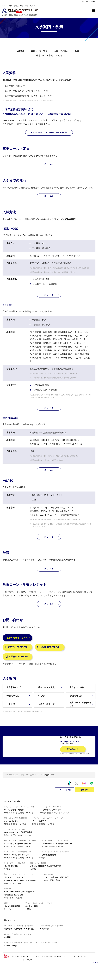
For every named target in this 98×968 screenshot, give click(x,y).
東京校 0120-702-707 (15, 647)
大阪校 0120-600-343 (48, 647)
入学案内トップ (19, 687)
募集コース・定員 (50, 687)
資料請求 (87, 793)
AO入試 (50, 696)
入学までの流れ (82, 687)
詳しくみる (52, 164)
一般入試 (19, 704)
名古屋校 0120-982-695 (16, 656)
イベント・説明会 (66, 793)
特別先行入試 (19, 696)
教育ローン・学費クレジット (82, 704)
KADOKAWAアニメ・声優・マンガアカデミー (22, 777)
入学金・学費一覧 (50, 704)
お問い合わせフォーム (19, 638)
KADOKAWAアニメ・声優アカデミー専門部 (50, 133)
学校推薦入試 (82, 696)
